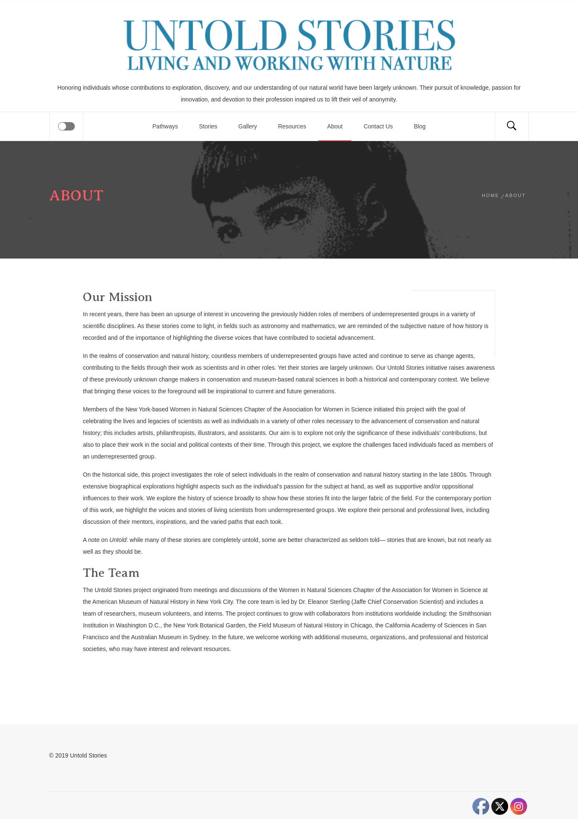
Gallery (248, 126)
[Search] (511, 126)
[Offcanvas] (66, 126)
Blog (420, 126)
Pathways (165, 126)
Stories (208, 126)
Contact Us (377, 126)
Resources (292, 126)
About (335, 126)
